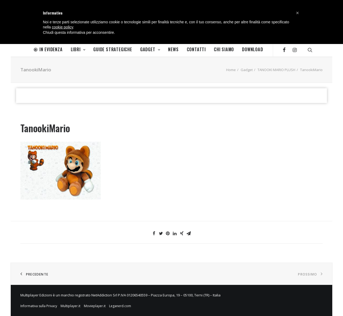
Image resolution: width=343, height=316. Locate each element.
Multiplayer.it (70, 306)
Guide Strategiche (112, 49)
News (173, 49)
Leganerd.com (120, 306)
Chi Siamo (224, 49)
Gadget (150, 49)
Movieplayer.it (95, 306)
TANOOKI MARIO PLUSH (276, 69)
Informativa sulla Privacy (38, 306)
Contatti (196, 49)
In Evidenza (48, 49)
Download (252, 49)
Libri (78, 49)
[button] (297, 13)
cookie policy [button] (62, 27)
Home (231, 69)
